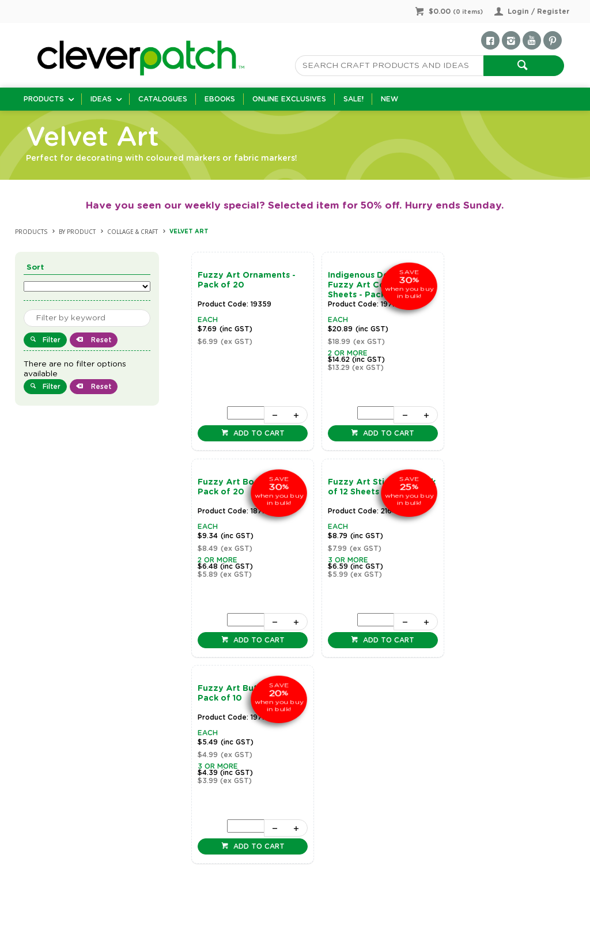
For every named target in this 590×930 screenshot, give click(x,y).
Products (44, 99)
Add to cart (256, 433)
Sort (35, 267)
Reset (100, 340)
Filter (51, 340)
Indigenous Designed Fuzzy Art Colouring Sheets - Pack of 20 (370, 285)
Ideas (101, 99)
